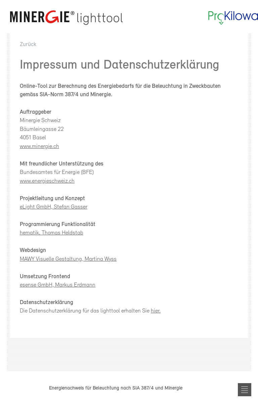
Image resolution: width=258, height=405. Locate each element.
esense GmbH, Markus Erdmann (57, 285)
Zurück (28, 44)
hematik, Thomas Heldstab (51, 233)
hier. (156, 311)
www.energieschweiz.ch (47, 181)
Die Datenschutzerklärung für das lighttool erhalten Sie (90, 311)
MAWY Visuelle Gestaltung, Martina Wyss (68, 259)
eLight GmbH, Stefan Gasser (53, 207)
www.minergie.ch (39, 146)
